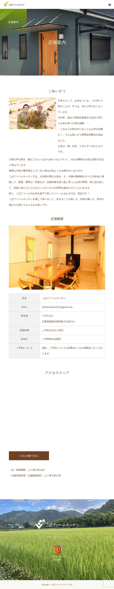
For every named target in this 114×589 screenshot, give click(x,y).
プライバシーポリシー (57, 537)
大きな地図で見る (28, 456)
